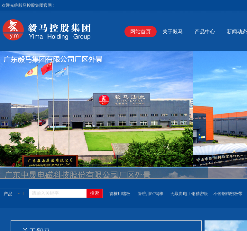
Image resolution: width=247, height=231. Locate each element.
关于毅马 (172, 31)
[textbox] (58, 193)
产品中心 (205, 31)
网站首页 (140, 31)
